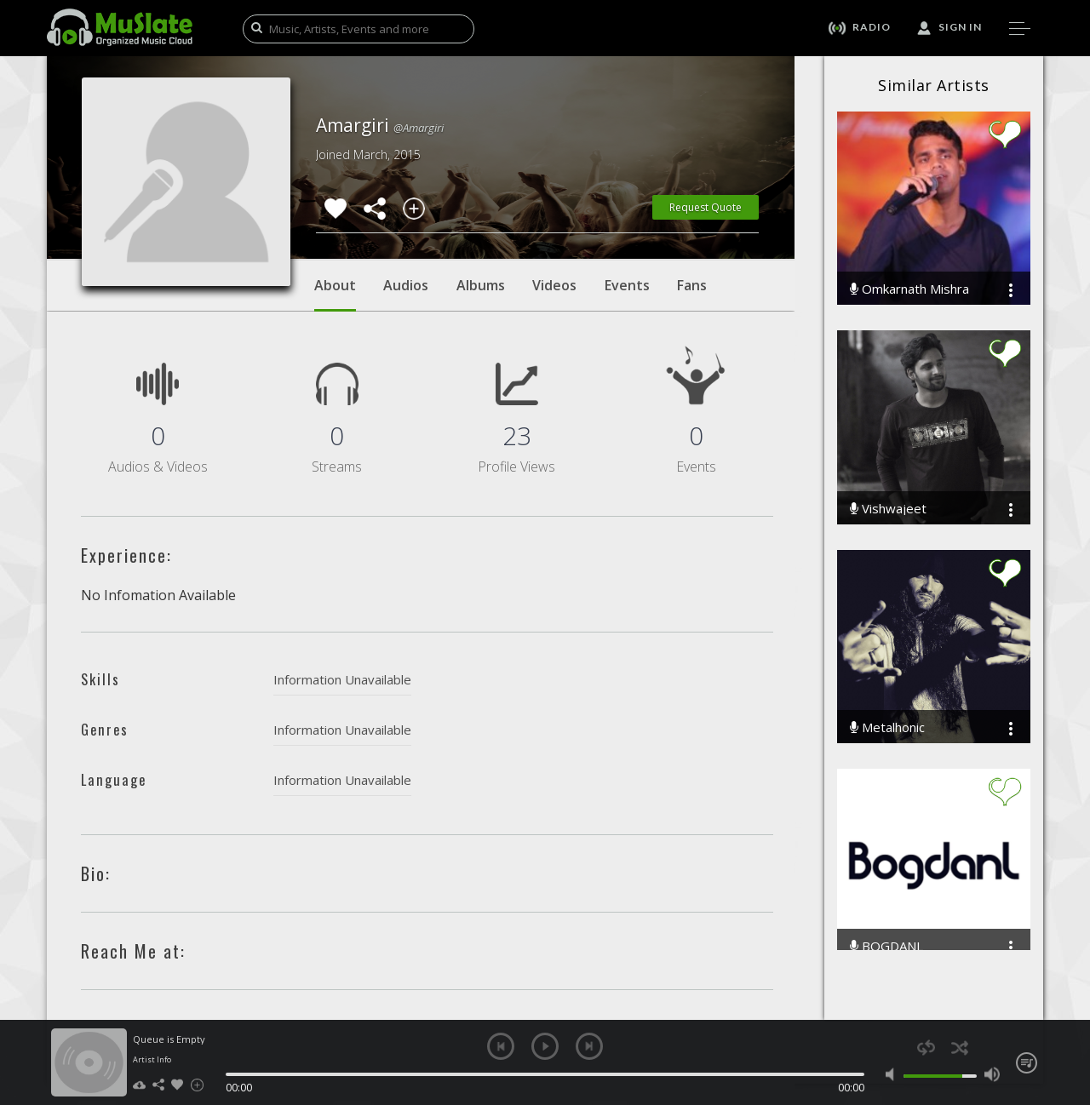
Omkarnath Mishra (909, 289)
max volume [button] (991, 1074)
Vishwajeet (888, 508)
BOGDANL (886, 946)
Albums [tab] (480, 285)
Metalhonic (887, 727)
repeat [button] (926, 1047)
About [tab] (335, 294)
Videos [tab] (554, 285)
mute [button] (893, 1074)
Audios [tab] (405, 285)
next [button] (589, 1046)
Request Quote (705, 207)
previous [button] (500, 1046)
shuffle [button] (959, 1047)
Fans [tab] (692, 285)
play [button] (545, 1046)
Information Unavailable (342, 679)
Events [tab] (627, 285)
